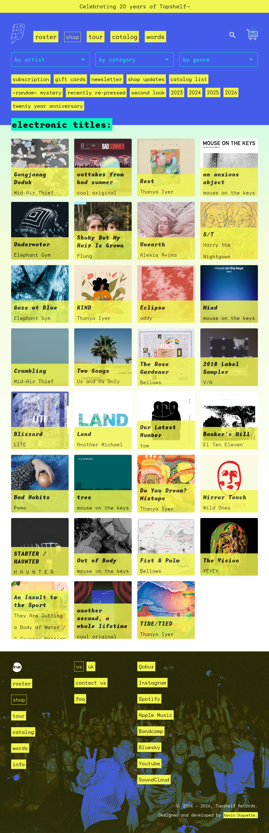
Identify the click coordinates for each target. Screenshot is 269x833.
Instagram (155, 682)
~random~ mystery (37, 95)
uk (92, 666)
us (79, 666)
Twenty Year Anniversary (48, 108)
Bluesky (151, 747)
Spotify (151, 698)
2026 (231, 95)
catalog (125, 38)
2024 (195, 95)
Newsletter (106, 82)
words (157, 38)
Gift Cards (70, 82)
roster (46, 38)
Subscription (31, 82)
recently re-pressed (96, 95)
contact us (94, 682)
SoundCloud (157, 779)
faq (81, 698)
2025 (213, 95)
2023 (177, 95)
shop (73, 38)
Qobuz (148, 666)
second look (148, 95)
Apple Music (158, 715)
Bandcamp (153, 731)
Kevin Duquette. (238, 815)
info (20, 764)
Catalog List (188, 82)
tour (96, 38)
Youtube (151, 763)
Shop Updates (146, 82)
